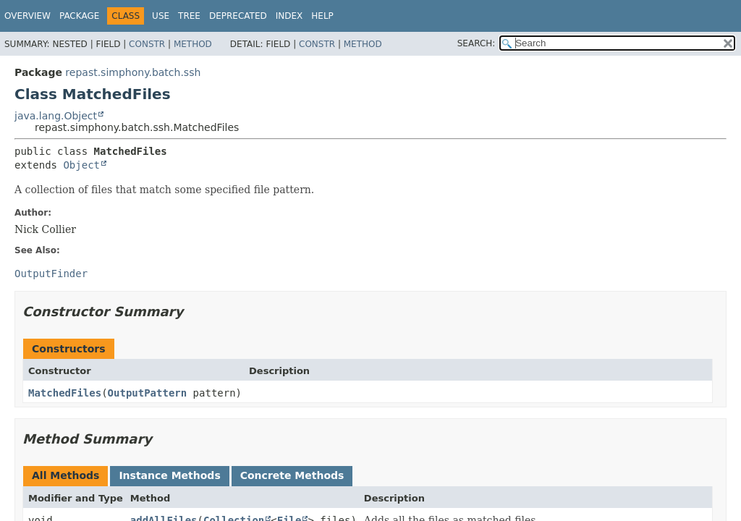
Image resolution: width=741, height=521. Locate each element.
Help (322, 16)
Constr (147, 44)
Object (81, 165)
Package (79, 16)
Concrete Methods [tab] (292, 475)
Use (160, 16)
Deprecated (238, 16)
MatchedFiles (64, 393)
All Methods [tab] (65, 475)
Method (193, 44)
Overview (27, 16)
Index (289, 16)
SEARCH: (476, 43)
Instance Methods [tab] (169, 475)
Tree (189, 16)
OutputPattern (147, 393)
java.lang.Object (55, 116)
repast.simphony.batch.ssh (132, 72)
